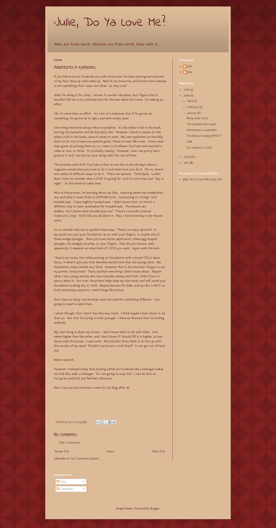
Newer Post (62, 451)
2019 (187, 89)
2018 (187, 95)
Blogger (155, 508)
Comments (64, 489)
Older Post (158, 451)
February (193, 107)
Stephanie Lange (65, 216)
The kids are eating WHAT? (204, 136)
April (190, 101)
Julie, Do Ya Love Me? (109, 22)
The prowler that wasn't (201, 124)
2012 (187, 163)
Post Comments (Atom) (85, 458)
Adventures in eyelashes (202, 130)
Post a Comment (69, 442)
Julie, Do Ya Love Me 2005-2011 (202, 179)
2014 (187, 157)
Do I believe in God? (199, 148)
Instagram (60, 378)
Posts (61, 481)
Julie (189, 66)
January (192, 113)
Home (110, 451)
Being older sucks (197, 118)
